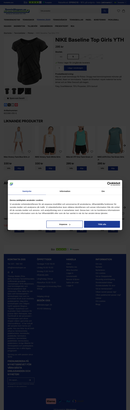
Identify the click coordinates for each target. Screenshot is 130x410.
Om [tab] (103, 191)
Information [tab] (65, 191)
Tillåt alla (102, 224)
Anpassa (64, 224)
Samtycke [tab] (26, 191)
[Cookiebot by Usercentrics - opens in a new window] (109, 184)
